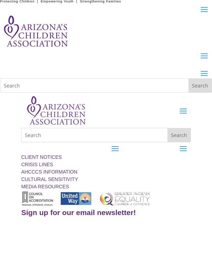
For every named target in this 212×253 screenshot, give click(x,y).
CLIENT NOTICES (41, 157)
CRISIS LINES (37, 164)
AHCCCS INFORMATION (49, 172)
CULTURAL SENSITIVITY (49, 179)
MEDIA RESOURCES (45, 186)
